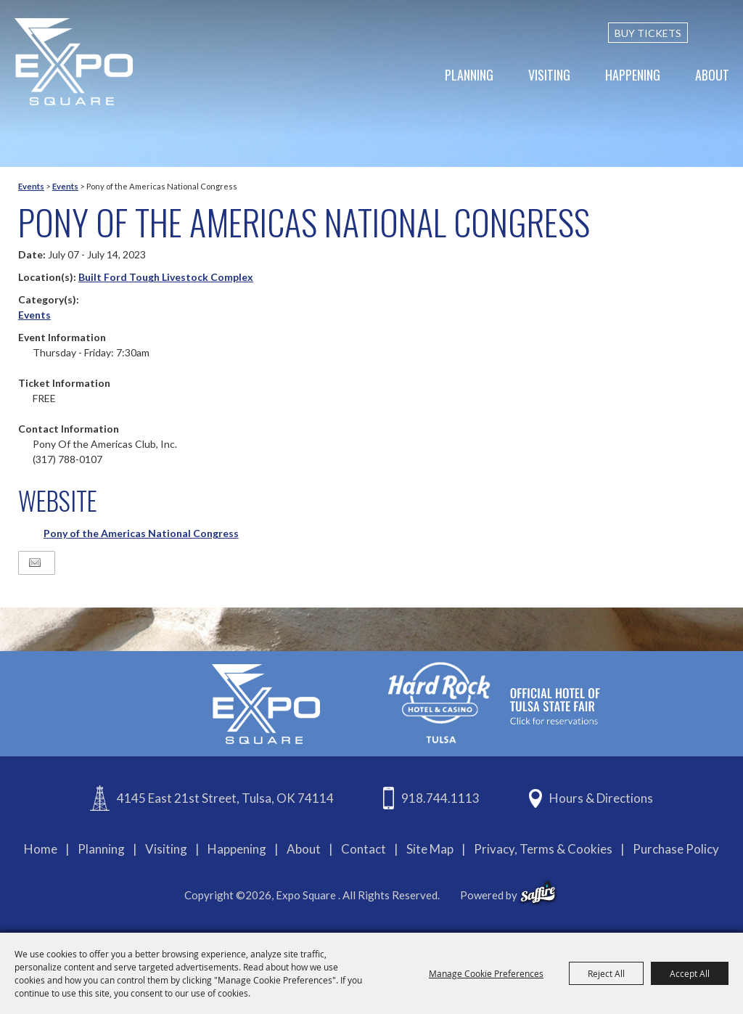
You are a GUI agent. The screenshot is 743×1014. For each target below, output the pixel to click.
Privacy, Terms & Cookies (543, 848)
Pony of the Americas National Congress (141, 533)
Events (31, 186)
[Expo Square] (74, 61)
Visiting (549, 74)
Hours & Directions (601, 798)
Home (40, 848)
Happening (632, 74)
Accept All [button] (690, 973)
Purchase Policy (676, 848)
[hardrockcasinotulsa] (494, 702)
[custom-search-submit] (722, 33)
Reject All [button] (606, 973)
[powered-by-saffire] (538, 892)
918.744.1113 (440, 798)
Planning (469, 74)
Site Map (429, 848)
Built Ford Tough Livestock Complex (165, 277)
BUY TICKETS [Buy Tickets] (648, 33)
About (712, 74)
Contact (363, 848)
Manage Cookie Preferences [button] (486, 973)
